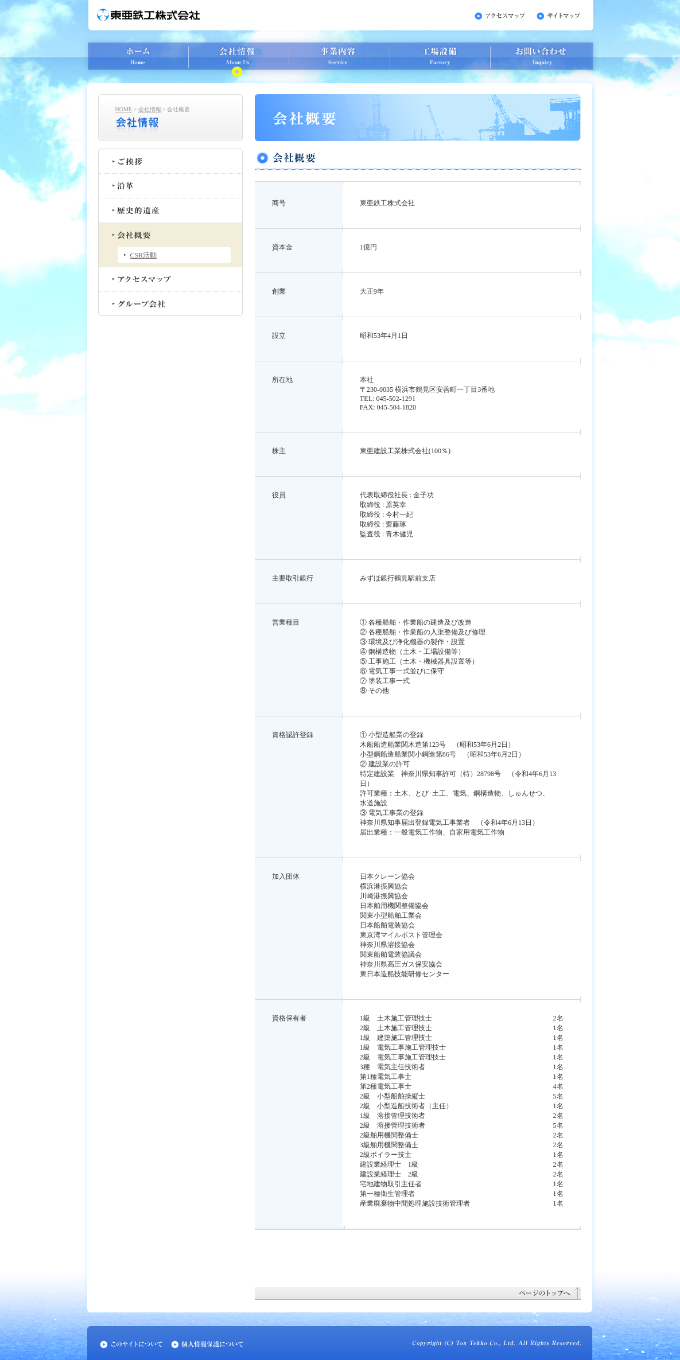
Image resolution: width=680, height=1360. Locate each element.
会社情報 (149, 109)
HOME (123, 109)
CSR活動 (143, 255)
